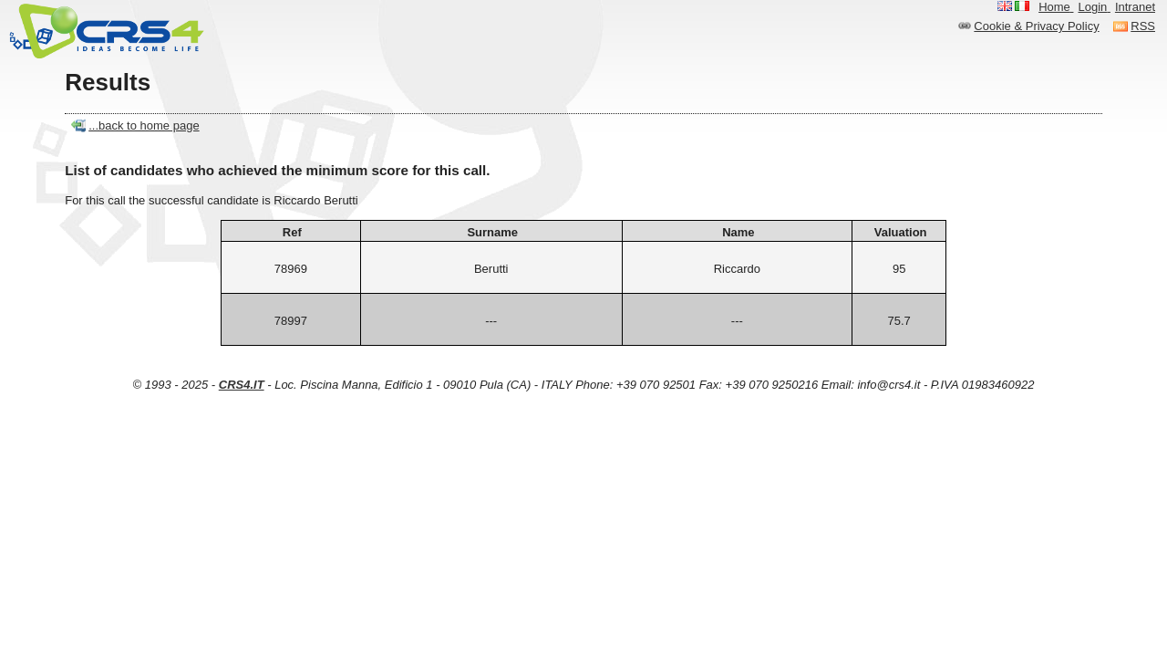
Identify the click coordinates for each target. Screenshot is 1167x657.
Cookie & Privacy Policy (1036, 26)
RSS (1143, 26)
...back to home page (143, 125)
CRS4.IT (241, 384)
